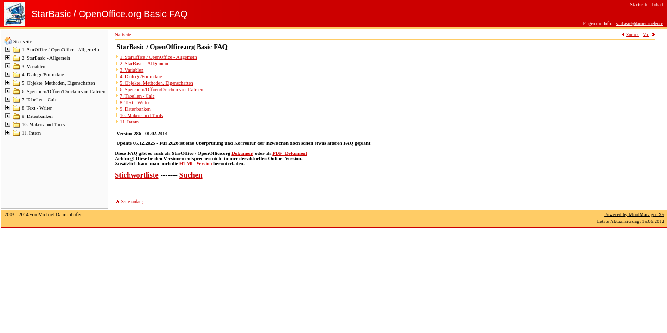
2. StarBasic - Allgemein (46, 58)
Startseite (22, 41)
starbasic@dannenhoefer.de (639, 23)
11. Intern (31, 133)
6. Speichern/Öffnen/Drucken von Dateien (63, 91)
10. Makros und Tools (43, 124)
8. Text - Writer (37, 108)
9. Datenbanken (37, 116)
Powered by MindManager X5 (634, 214)
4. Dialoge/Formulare (43, 74)
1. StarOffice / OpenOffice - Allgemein (60, 49)
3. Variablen (33, 66)
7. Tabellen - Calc (39, 99)
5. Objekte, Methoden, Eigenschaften (58, 83)
